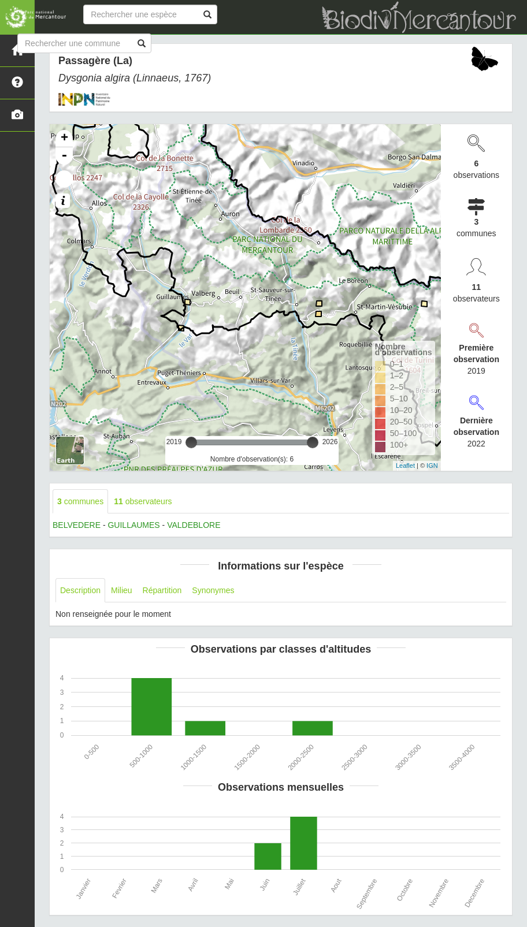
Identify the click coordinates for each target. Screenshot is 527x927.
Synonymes (213, 590)
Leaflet (405, 465)
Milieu (121, 590)
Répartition (162, 590)
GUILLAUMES (133, 525)
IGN (432, 465)
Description (80, 590)
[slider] (191, 442)
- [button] (64, 156)
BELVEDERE (77, 525)
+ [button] (64, 138)
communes (80, 501)
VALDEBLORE (193, 525)
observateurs (143, 501)
